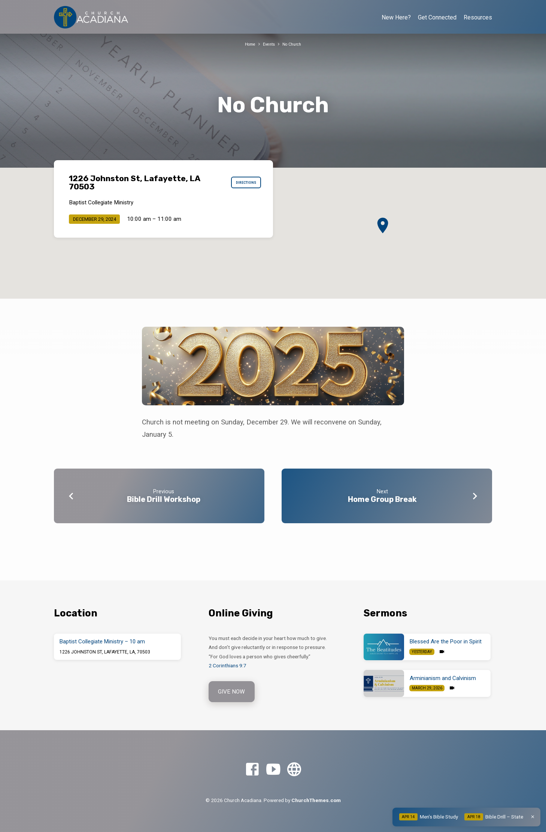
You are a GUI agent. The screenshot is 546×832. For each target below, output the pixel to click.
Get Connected (437, 17)
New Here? (396, 17)
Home (247, 44)
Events (268, 44)
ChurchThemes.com (316, 800)
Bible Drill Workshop (163, 499)
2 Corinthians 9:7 (227, 664)
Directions (242, 182)
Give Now (233, 691)
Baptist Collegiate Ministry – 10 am (102, 640)
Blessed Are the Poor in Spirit (446, 640)
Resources (478, 17)
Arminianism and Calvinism (443, 677)
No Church (294, 44)
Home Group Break (382, 499)
